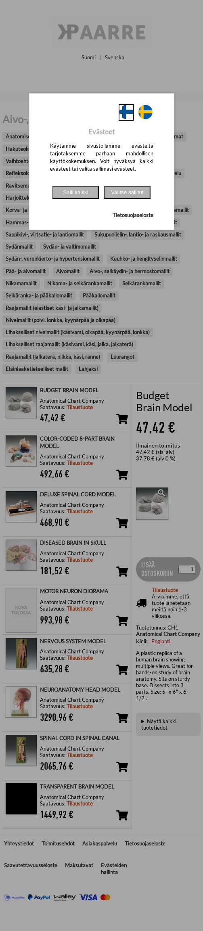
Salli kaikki (75, 192)
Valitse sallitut (127, 192)
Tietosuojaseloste (133, 215)
